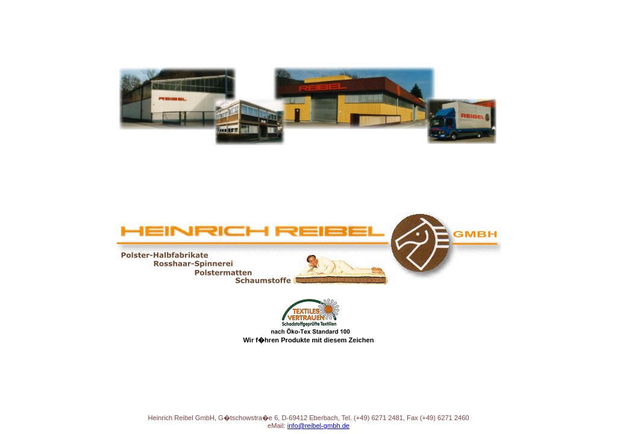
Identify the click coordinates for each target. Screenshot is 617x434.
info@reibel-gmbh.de (318, 425)
